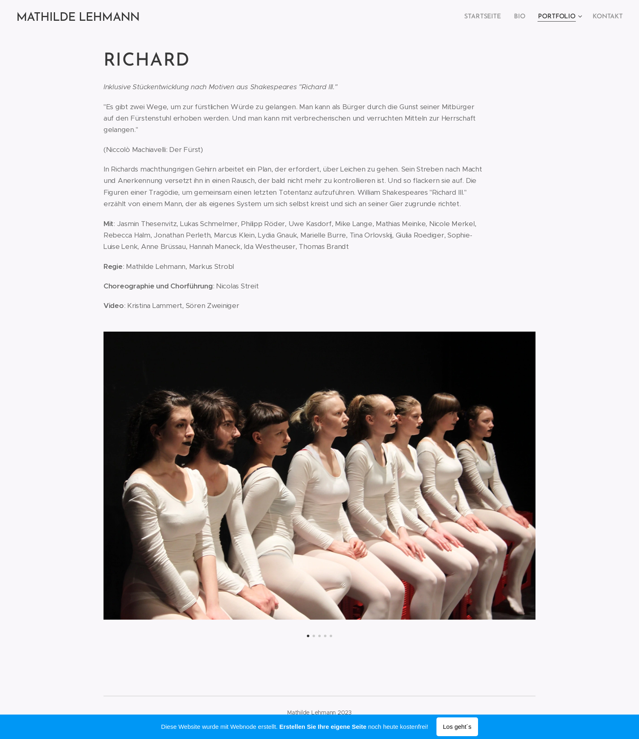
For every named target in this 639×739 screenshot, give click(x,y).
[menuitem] (487, 17)
